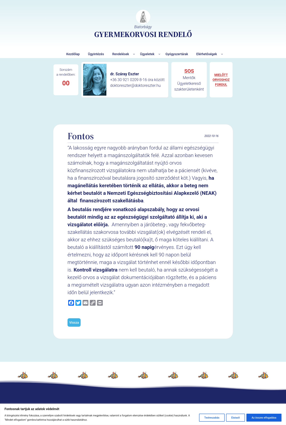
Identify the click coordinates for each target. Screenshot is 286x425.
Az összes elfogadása (264, 417)
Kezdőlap (73, 54)
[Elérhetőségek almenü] (222, 54)
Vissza (74, 322)
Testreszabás (211, 417)
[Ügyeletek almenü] (159, 54)
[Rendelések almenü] (134, 54)
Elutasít (235, 417)
